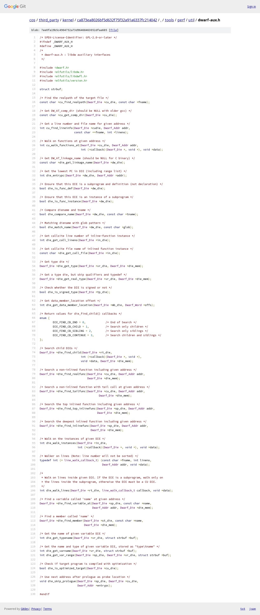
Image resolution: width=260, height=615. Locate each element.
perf (181, 19)
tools (169, 19)
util (191, 19)
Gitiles (25, 609)
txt (242, 608)
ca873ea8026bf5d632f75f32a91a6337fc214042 (117, 19)
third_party (49, 19)
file (113, 30)
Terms (47, 609)
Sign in (251, 6)
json (252, 608)
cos (32, 19)
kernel (68, 19)
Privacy (36, 609)
